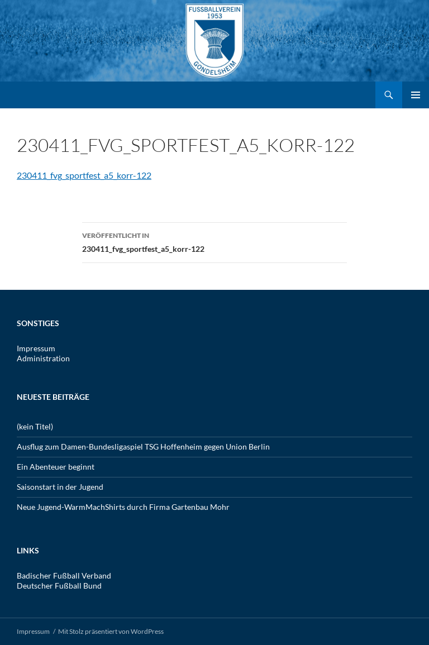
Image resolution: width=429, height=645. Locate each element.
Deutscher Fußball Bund (59, 585)
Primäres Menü (415, 95)
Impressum (36, 348)
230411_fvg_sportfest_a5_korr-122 (84, 175)
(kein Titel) (35, 426)
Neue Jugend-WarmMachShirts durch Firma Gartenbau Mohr (123, 507)
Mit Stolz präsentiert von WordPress (111, 631)
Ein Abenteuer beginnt (55, 466)
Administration (43, 358)
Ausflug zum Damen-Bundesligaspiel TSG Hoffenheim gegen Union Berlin (143, 446)
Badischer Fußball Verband (64, 575)
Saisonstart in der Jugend (60, 486)
